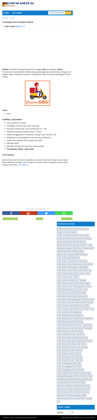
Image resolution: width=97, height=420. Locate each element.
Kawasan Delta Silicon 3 (74, 248)
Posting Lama (67, 219)
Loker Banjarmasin (74, 264)
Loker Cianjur (62, 277)
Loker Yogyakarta (63, 373)
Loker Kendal (88, 302)
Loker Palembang (76, 322)
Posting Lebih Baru (10, 219)
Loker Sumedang (63, 357)
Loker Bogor (73, 270)
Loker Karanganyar (73, 299)
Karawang (60, 248)
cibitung (86, 392)
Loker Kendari (62, 306)
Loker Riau (83, 338)
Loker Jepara (82, 296)
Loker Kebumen (76, 302)
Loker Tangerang (76, 360)
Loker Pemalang (77, 331)
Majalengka (69, 376)
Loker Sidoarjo (87, 341)
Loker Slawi (71, 344)
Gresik (65, 239)
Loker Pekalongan (85, 328)
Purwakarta (61, 379)
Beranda (39, 219)
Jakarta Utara (62, 245)
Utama (79, 392)
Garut (59, 239)
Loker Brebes (74, 274)
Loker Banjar (61, 264)
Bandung (71, 229)
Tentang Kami (67, 417)
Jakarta (82, 242)
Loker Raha (61, 338)
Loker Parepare (62, 328)
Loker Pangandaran (85, 325)
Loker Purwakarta (63, 334)
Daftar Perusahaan (82, 235)
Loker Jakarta (62, 296)
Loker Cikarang (80, 280)
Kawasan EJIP (88, 248)
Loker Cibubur (73, 277)
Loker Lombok (62, 312)
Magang (60, 376)
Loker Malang (62, 318)
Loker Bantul (61, 267)
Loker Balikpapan (73, 258)
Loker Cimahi (62, 286)
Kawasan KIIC (62, 255)
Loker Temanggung (64, 366)
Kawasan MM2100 (74, 255)
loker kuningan (62, 398)
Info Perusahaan (85, 239)
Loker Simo (61, 344)
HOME (6, 13)
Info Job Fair (73, 239)
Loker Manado (74, 318)
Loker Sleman (81, 344)
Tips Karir (86, 389)
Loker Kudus (74, 309)
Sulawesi (69, 386)
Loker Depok (62, 290)
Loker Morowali (62, 322)
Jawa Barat (77, 245)
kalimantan (70, 395)
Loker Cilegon (85, 283)
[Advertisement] (37, 47)
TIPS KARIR (17, 13)
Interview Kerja (62, 242)
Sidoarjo (67, 382)
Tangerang (77, 389)
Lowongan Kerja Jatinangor (81, 373)
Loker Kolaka (84, 306)
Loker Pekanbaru (63, 331)
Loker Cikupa (62, 283)
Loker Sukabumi (63, 350)
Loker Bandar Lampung (65, 261)
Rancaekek (71, 379)
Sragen (82, 382)
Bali (65, 229)
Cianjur (59, 232)
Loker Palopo (62, 325)
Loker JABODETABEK (78, 293)
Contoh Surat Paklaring (65, 235)
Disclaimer (90, 417)
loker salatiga (87, 398)
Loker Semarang (63, 341)
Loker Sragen (71, 347)
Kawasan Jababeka (64, 251)
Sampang (88, 379)
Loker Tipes (77, 366)
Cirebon (73, 232)
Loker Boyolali (62, 274)
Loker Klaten (73, 306)
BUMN (59, 229)
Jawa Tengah (87, 245)
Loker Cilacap (73, 283)
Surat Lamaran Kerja (64, 389)
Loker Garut (72, 290)
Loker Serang (75, 341)
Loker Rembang (72, 338)
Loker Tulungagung (64, 370)
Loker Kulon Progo (87, 309)
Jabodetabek (74, 242)
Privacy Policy (79, 417)
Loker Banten (88, 264)
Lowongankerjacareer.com (25, 417)
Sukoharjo (61, 386)
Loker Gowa (82, 290)
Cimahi (66, 232)
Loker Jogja (61, 299)
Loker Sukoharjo (76, 350)
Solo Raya (75, 382)
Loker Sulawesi (62, 354)
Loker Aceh (61, 258)
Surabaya (86, 386)
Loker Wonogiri (78, 370)
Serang (59, 382)
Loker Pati (73, 328)
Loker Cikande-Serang (65, 280)
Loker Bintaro (62, 270)
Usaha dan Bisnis (69, 392)
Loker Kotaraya (62, 309)
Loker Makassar (77, 315)
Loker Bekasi (83, 267)
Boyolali (85, 229)
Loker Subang (82, 347)
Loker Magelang (75, 312)
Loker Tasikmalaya (64, 363)
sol (58, 402)
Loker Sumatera (75, 354)
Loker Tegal (76, 363)
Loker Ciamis (85, 274)
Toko (59, 392)
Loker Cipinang (73, 286)
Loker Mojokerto (86, 318)
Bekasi (78, 229)
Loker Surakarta (63, 360)
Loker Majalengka (63, 315)
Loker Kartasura (63, 302)
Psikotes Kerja (87, 376)
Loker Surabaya (76, 357)
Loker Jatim (72, 296)
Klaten (85, 255)
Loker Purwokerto (77, 334)
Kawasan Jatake (77, 251)
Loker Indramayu (63, 293)
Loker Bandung (81, 261)
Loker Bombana (85, 270)
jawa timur (61, 395)
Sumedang (77, 386)
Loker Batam (72, 267)
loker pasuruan (74, 398)
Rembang (79, 379)
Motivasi (77, 376)
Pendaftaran (24, 165)
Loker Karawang (88, 299)
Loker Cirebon (86, 286)
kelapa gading (81, 395)
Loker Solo (61, 347)
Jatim (70, 245)
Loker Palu (72, 325)
